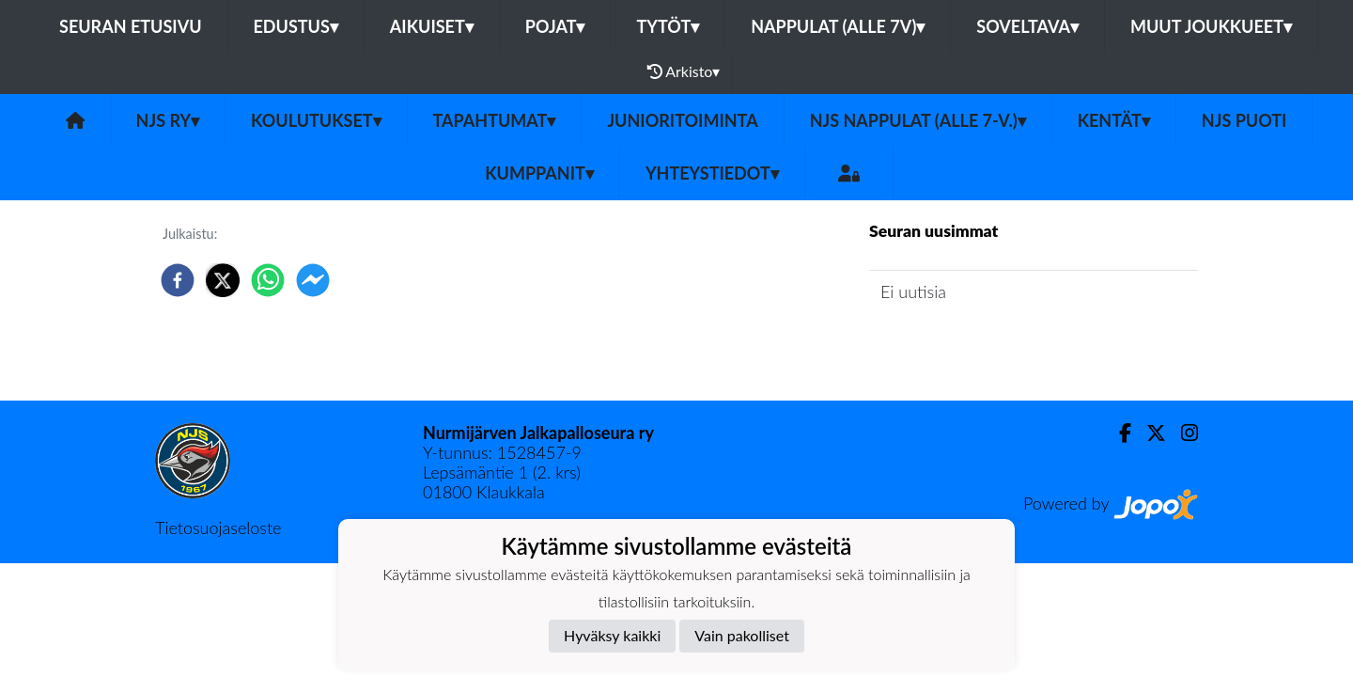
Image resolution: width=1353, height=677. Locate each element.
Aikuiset (432, 26)
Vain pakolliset (741, 635)
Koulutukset (316, 120)
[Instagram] (1182, 433)
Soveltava (1027, 26)
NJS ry (167, 120)
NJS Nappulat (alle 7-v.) (918, 120)
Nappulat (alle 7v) (838, 26)
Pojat (555, 26)
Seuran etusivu (130, 26)
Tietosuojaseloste (218, 527)
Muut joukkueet (1211, 26)
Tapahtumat (494, 120)
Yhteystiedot (712, 173)
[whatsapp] (268, 280)
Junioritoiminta (682, 120)
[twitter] (223, 280)
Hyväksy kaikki (612, 635)
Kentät (1114, 120)
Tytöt (667, 26)
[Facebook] (1117, 433)
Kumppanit (539, 173)
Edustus (296, 26)
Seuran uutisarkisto (952, 345)
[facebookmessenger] (313, 280)
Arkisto (684, 71)
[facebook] (177, 280)
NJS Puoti (1244, 120)
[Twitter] (1148, 433)
